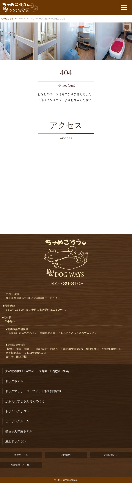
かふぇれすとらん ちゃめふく (25, 401)
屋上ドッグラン (15, 441)
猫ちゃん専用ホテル (18, 431)
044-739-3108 (65, 283)
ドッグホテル (14, 381)
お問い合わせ (111, 455)
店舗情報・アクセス (21, 464)
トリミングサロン (17, 411)
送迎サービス (21, 455)
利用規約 (66, 455)
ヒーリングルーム (17, 421)
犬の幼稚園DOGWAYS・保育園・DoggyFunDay (37, 371)
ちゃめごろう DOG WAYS (13, 18)
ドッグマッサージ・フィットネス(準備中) (33, 391)
